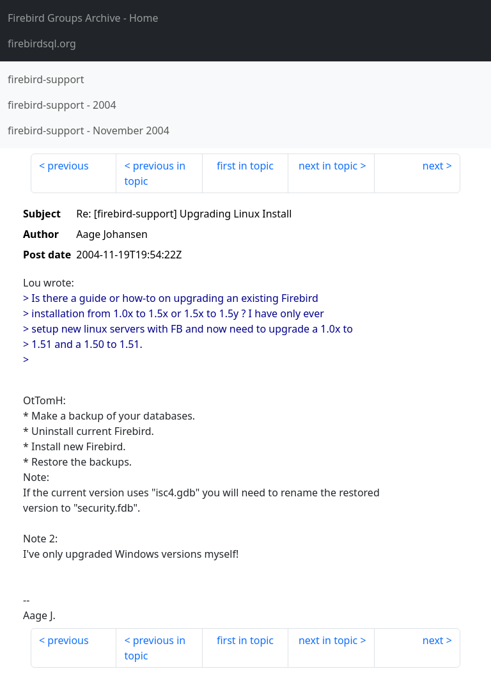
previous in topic (154, 173)
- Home (83, 18)
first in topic (245, 166)
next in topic (328, 166)
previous (67, 166)
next (433, 166)
